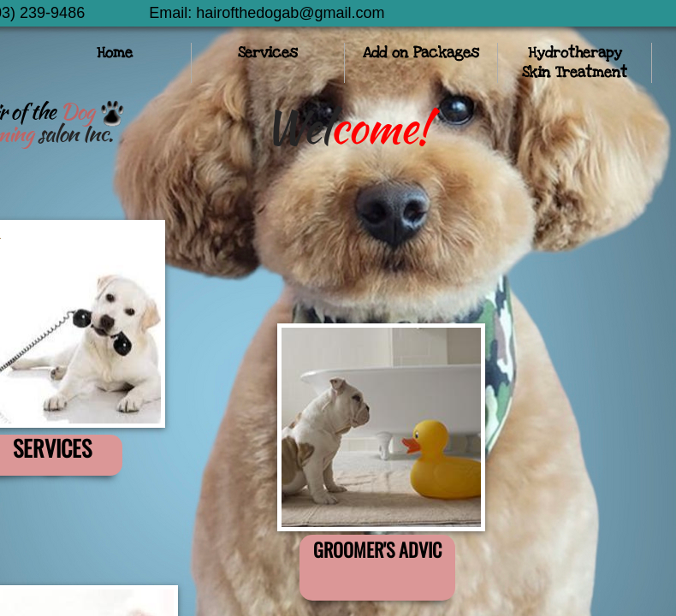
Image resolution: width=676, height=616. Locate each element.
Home (115, 52)
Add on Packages (421, 52)
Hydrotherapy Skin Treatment (574, 62)
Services (268, 52)
